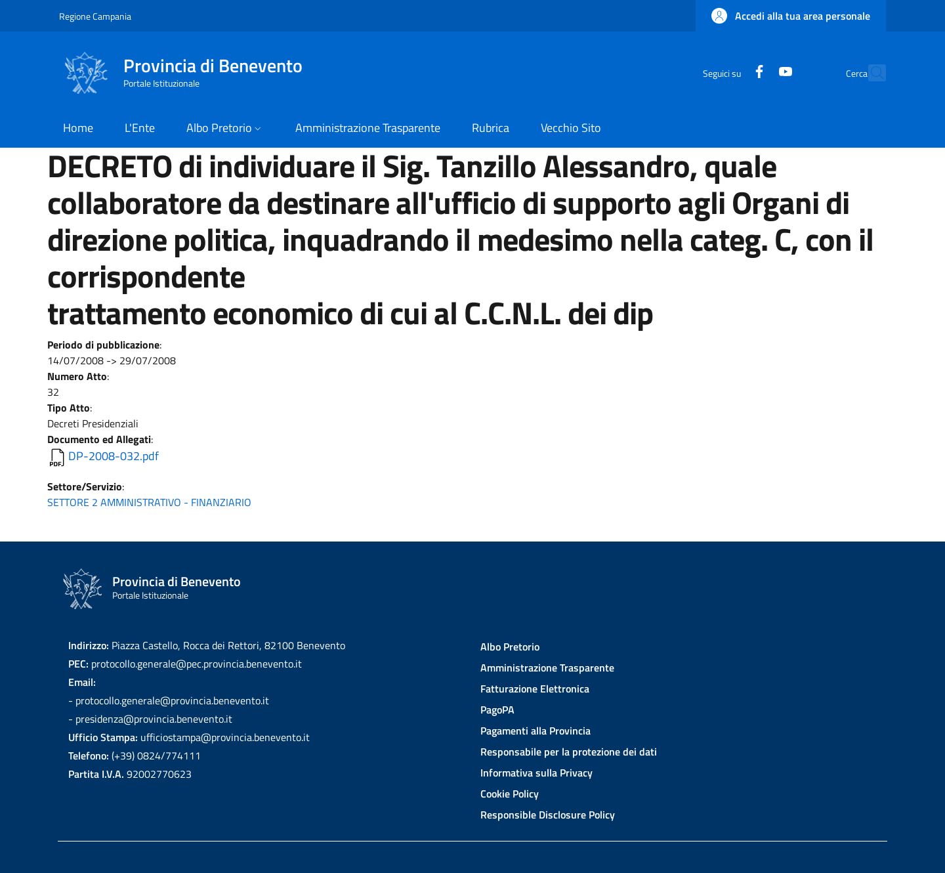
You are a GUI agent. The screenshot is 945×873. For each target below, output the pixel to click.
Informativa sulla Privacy (536, 772)
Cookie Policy (509, 793)
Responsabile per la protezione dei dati (568, 751)
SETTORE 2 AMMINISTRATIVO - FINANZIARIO (149, 502)
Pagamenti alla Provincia (535, 730)
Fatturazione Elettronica (534, 688)
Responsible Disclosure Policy (547, 814)
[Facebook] (730, 72)
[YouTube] (757, 72)
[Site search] (870, 73)
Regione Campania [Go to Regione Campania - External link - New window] (95, 16)
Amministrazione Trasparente (547, 667)
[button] (791, 16)
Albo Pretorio (509, 646)
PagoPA (497, 709)
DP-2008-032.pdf (113, 456)
